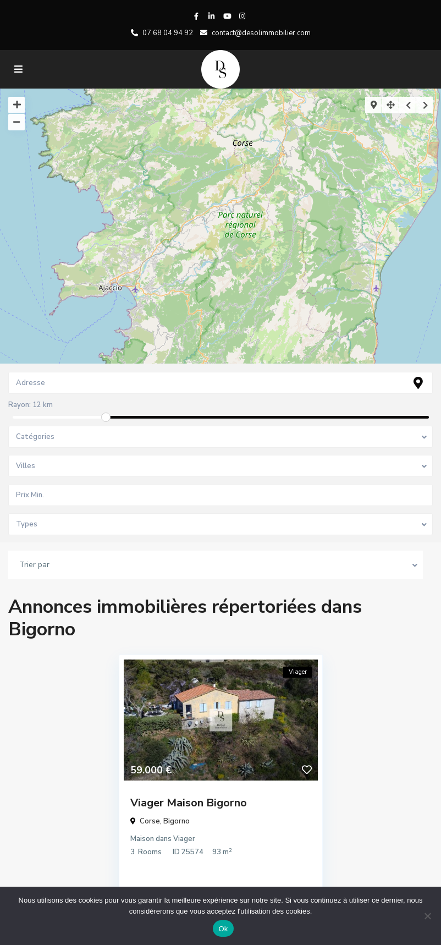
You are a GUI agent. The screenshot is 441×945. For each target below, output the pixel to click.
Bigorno (176, 821)
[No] (427, 915)
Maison (142, 839)
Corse (150, 821)
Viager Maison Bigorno (188, 802)
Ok (223, 929)
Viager (184, 839)
